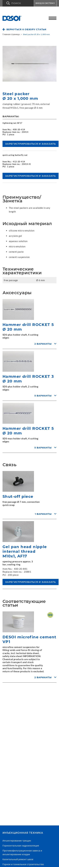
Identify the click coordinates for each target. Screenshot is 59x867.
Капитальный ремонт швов (18, 859)
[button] (18, 3)
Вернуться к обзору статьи (26, 29)
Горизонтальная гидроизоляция (21, 845)
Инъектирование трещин (17, 840)
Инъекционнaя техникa (23, 833)
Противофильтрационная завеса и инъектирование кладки (22, 852)
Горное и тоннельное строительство (23, 864)
